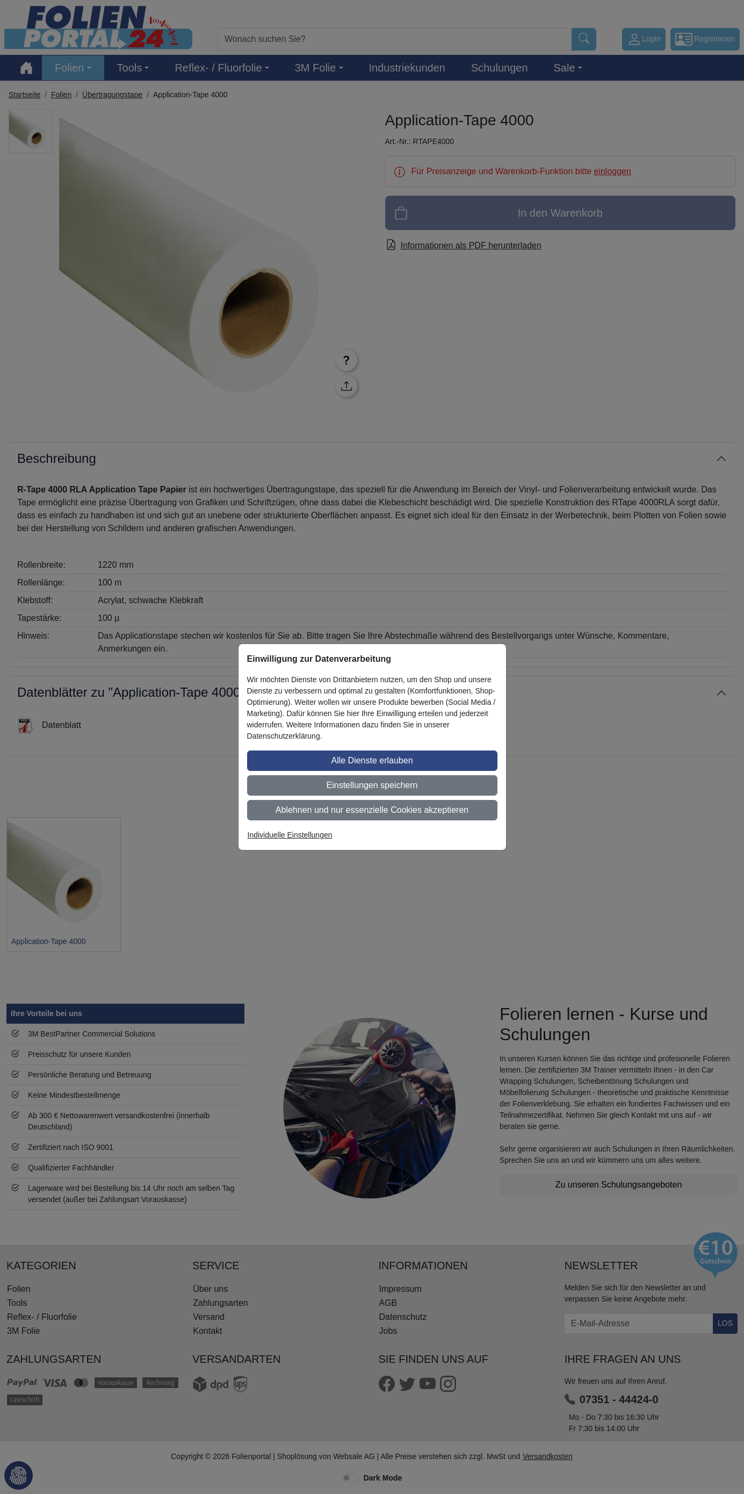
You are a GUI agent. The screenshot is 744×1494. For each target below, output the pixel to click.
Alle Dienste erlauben (372, 760)
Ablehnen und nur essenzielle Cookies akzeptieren (372, 809)
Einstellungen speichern (372, 785)
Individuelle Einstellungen (290, 835)
